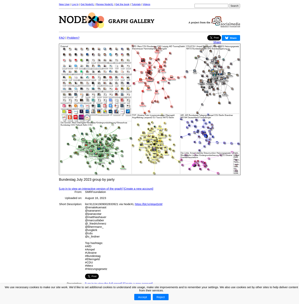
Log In (75, 4)
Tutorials (136, 4)
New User (64, 4)
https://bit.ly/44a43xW (148, 204)
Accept (142, 297)
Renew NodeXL (104, 4)
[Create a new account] (138, 188)
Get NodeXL (87, 4)
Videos (146, 4)
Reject (161, 297)
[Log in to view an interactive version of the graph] (91, 188)
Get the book (122, 4)
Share (217, 42)
